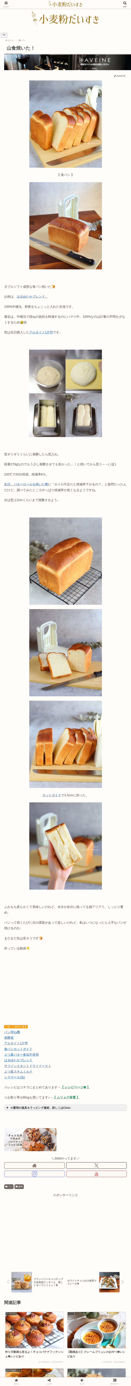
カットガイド (51, 795)
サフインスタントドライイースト (27, 1066)
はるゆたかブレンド (18, 1060)
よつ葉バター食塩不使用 (21, 1054)
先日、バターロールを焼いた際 (26, 484)
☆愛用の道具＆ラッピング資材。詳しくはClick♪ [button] (38, 1107)
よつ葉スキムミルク (18, 1071)
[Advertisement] (32, 1230)
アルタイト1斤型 (41, 332)
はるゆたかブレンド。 (32, 296)
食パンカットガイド (18, 1049)
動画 (19, 1186)
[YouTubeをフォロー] (96, 1174)
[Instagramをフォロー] (34, 1174)
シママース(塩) (14, 1077)
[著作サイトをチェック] (34, 1165)
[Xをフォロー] (96, 1165)
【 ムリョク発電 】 (66, 1097)
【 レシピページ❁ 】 (75, 1087)
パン (8, 1186)
